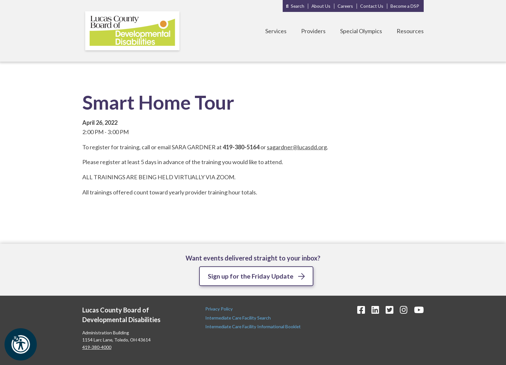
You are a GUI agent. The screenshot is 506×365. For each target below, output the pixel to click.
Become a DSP (404, 6)
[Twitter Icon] (389, 310)
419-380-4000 (96, 347)
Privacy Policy (219, 309)
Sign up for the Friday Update (251, 276)
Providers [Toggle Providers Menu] (313, 31)
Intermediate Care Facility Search (238, 318)
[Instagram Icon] (404, 310)
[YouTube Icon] (419, 310)
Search (297, 6)
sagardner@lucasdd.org (297, 147)
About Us (320, 6)
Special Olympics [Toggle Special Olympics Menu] (361, 31)
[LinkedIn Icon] (375, 310)
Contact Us (371, 6)
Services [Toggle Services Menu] (276, 31)
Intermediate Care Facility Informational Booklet (253, 326)
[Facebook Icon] (361, 310)
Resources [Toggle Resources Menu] (410, 31)
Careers (345, 6)
